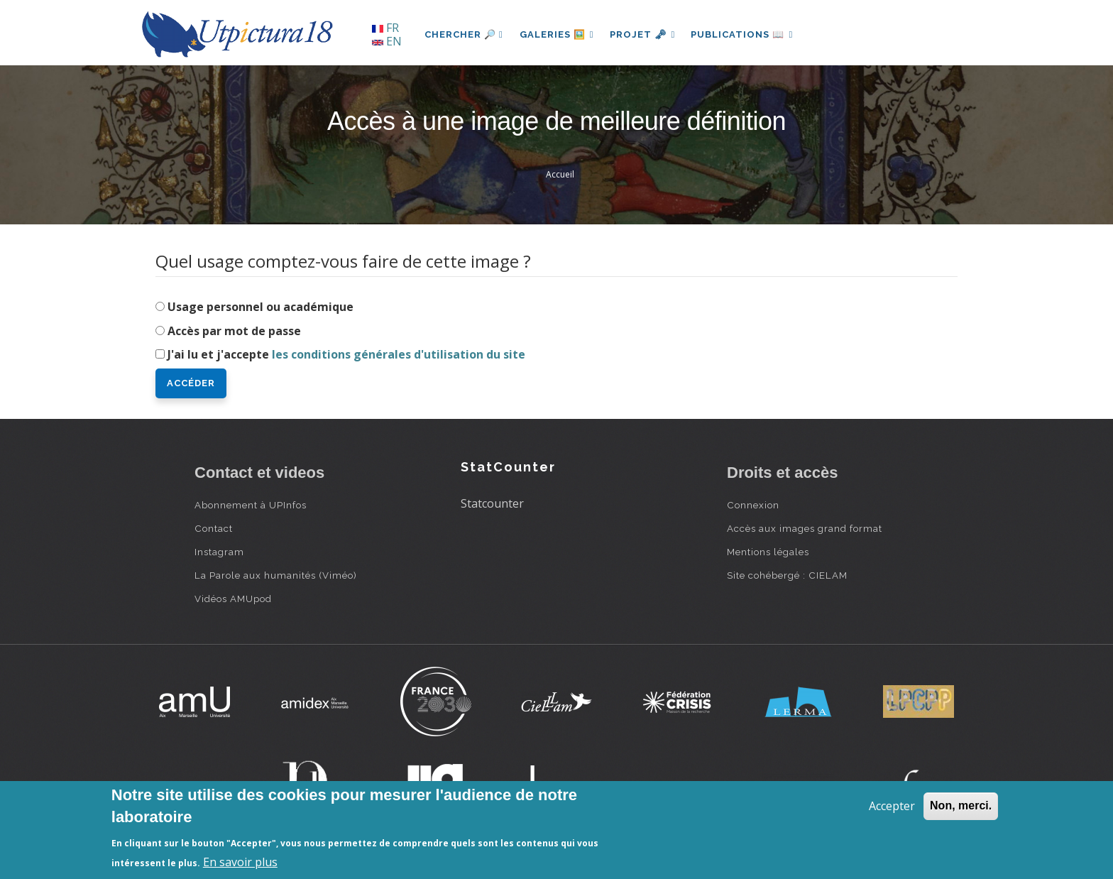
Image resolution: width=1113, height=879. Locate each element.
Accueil (560, 174)
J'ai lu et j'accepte (346, 354)
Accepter (892, 806)
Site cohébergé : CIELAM (787, 575)
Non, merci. (961, 805)
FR (385, 28)
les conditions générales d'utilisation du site (398, 354)
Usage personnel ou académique (260, 307)
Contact (213, 528)
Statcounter (492, 503)
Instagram (219, 551)
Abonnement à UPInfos (250, 505)
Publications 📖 (745, 34)
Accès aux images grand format (804, 528)
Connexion (753, 505)
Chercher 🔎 (463, 34)
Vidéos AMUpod (233, 598)
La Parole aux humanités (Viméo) (275, 575)
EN (387, 41)
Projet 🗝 (645, 34)
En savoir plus (240, 862)
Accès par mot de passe (234, 331)
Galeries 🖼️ (557, 34)
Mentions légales (768, 551)
